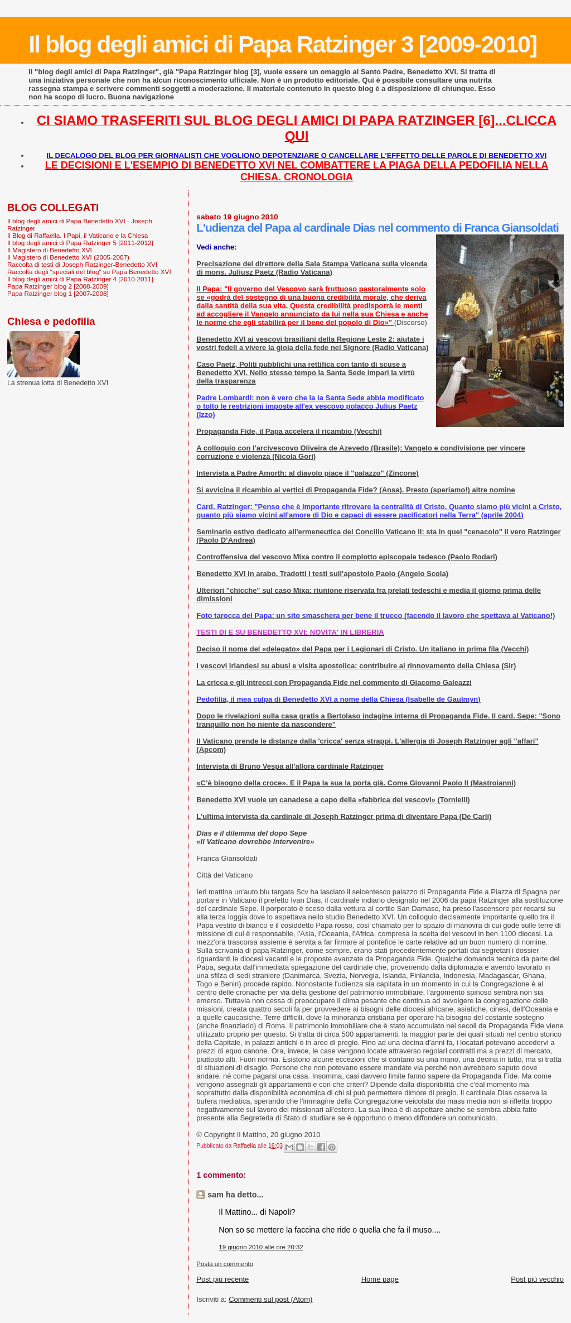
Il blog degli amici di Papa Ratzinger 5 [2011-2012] (80, 242)
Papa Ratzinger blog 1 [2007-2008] (58, 293)
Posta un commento (224, 1263)
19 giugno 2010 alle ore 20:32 (261, 1247)
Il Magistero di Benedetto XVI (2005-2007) (68, 257)
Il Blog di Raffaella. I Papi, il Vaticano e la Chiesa (77, 235)
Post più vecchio (537, 1279)
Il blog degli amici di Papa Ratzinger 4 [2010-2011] (80, 278)
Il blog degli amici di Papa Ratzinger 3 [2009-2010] (282, 44)
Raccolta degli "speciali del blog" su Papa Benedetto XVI (89, 271)
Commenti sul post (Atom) (270, 1299)
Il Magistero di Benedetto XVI (49, 249)
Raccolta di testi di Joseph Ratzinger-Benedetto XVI (82, 264)
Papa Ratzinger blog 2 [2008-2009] (58, 286)
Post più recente (222, 1279)
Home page (380, 1279)
